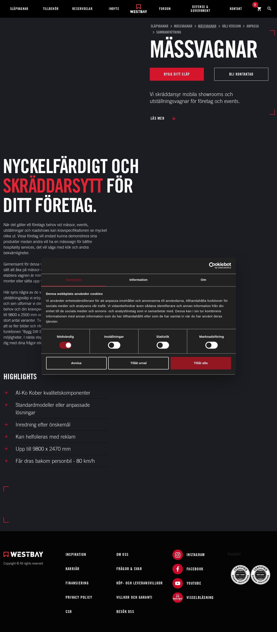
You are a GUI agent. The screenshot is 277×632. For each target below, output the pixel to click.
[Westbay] (138, 7)
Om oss (122, 554)
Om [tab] (203, 279)
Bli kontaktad (241, 74)
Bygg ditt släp (177, 74)
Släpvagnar (19, 9)
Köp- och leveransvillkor (139, 583)
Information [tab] (138, 279)
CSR (69, 611)
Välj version (231, 26)
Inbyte (114, 9)
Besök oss (125, 611)
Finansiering (77, 583)
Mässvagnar (183, 26)
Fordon (165, 9)
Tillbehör (51, 9)
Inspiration (76, 554)
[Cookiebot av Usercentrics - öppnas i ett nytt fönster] (212, 265)
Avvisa (76, 363)
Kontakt (236, 9)
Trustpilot (234, 554)
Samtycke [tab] (73, 279)
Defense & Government (200, 9)
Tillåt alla (201, 363)
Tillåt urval (138, 363)
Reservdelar (82, 9)
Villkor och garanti (134, 597)
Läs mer (157, 118)
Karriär (73, 568)
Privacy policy (79, 597)
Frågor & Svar (129, 568)
